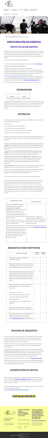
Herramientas (7, 14)
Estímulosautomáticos (15, 10)
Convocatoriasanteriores (34, 10)
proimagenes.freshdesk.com (39, 420)
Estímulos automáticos (16, 35)
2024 (9, 35)
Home (6, 35)
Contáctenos (15, 14)
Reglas (20, 9)
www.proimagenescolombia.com (24, 436)
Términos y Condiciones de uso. (24, 434)
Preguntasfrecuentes (26, 10)
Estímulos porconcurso (7, 10)
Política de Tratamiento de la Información (16, 435)
